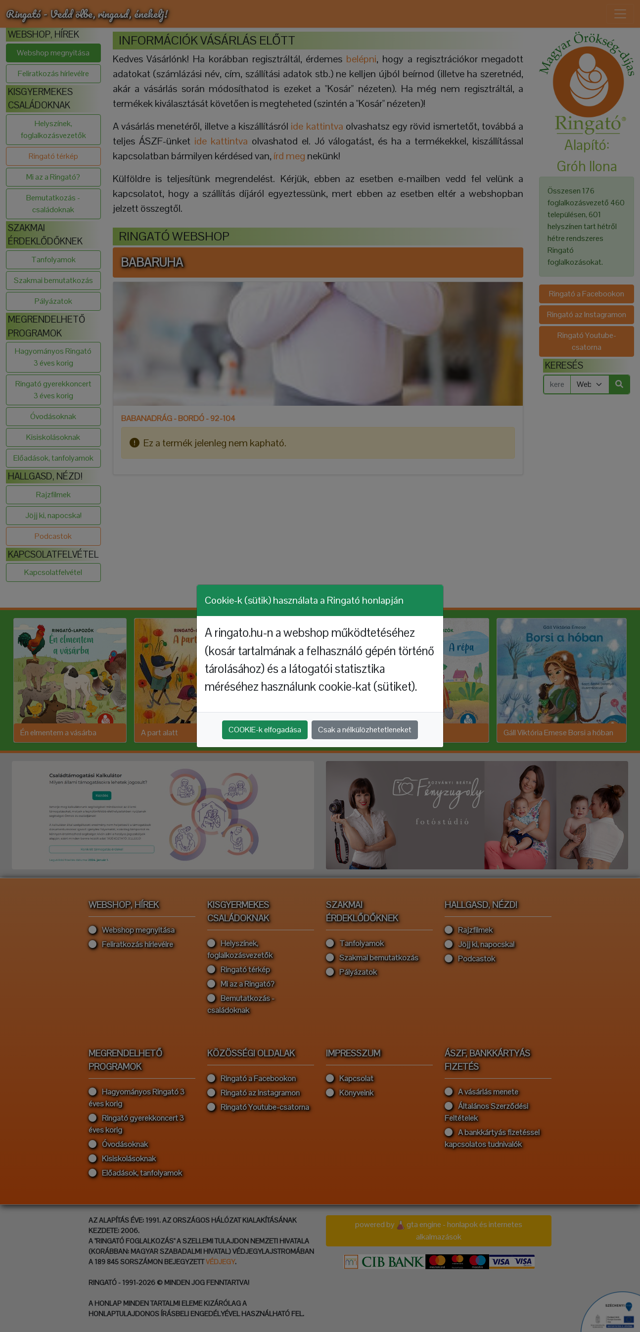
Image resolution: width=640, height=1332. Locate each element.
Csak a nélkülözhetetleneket (364, 729)
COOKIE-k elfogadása (265, 729)
